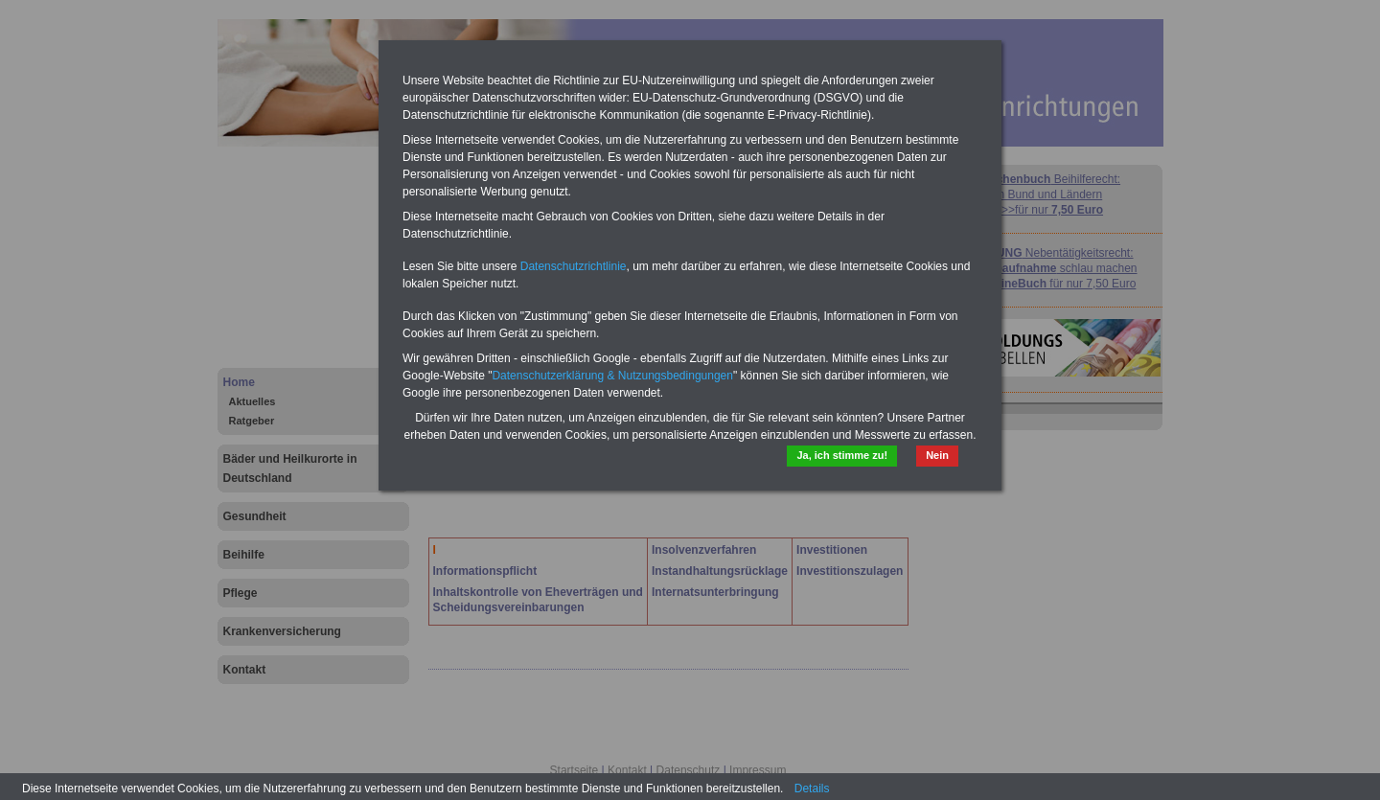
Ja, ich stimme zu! (841, 455)
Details (812, 788)
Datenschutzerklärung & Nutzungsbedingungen (612, 375)
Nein (937, 455)
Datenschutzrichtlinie (573, 266)
